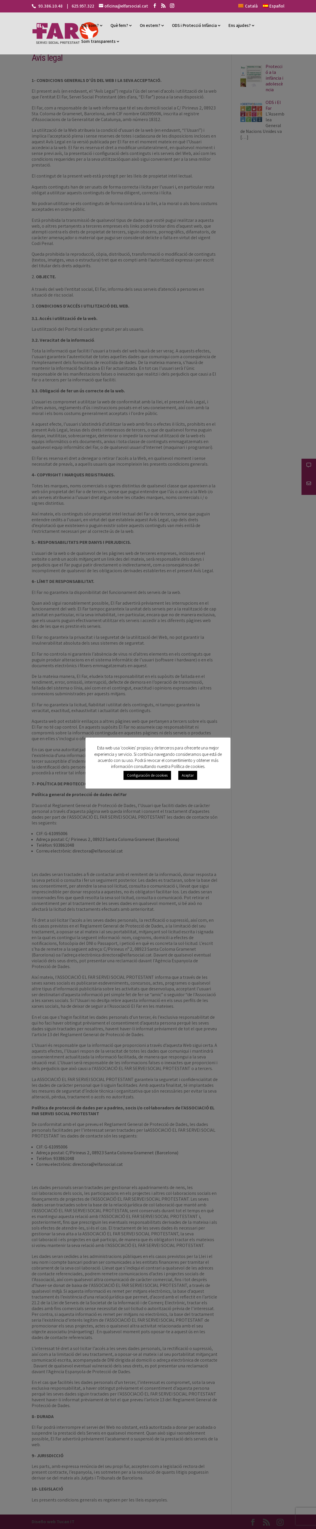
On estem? (150, 25)
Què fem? (119, 25)
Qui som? (90, 25)
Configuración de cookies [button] (147, 775)
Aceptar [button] (188, 775)
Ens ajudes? (239, 25)
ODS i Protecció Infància (194, 25)
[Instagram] (172, 5)
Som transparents (98, 41)
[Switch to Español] (274, 7)
